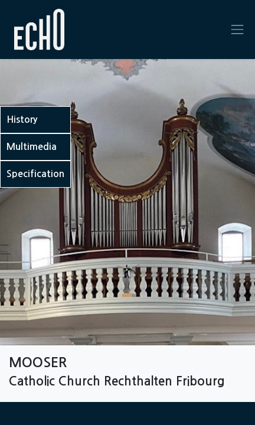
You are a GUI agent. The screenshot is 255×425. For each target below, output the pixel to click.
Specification (35, 173)
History (21, 119)
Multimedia (31, 146)
